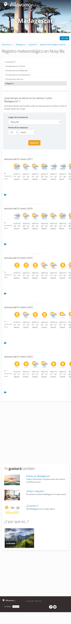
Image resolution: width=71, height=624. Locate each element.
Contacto (7, 606)
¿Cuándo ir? (10, 62)
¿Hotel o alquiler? (35, 491)
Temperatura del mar (14, 79)
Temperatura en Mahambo (17, 70)
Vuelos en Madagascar (38, 476)
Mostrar (34, 142)
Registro (9, 83)
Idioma (16, 606)
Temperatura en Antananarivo (18, 75)
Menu (64, 38)
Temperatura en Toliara (15, 66)
